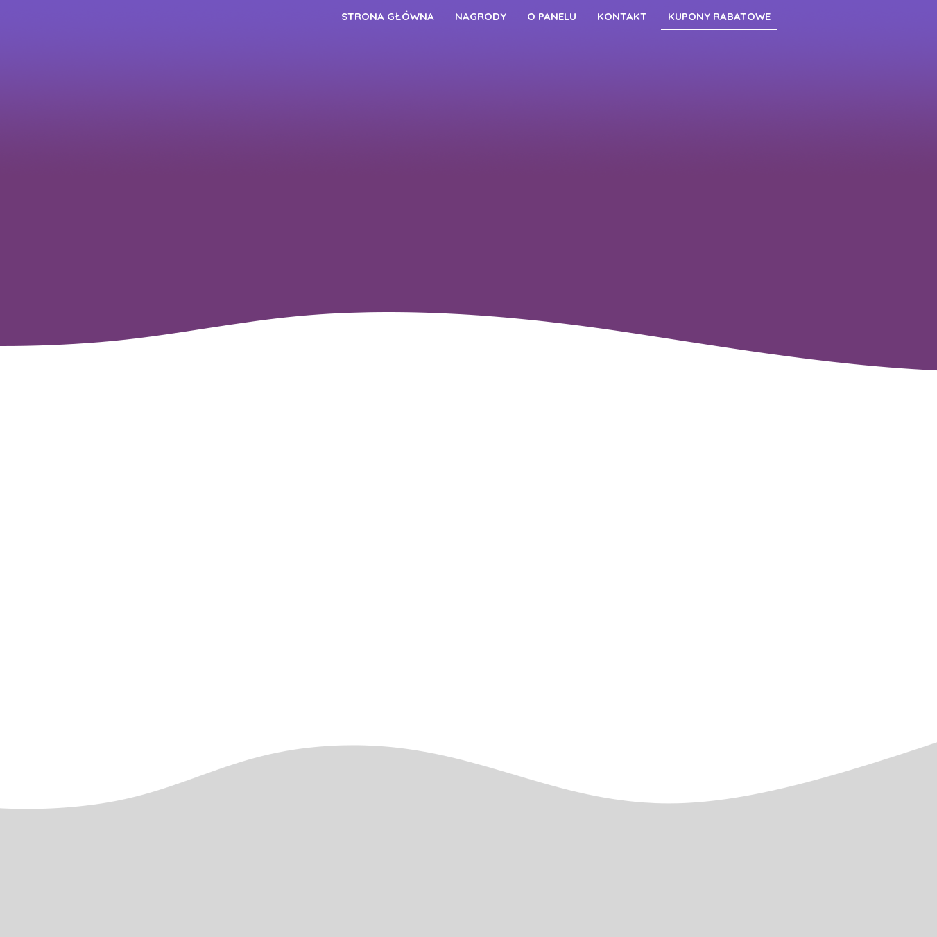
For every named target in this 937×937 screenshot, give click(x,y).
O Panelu (551, 16)
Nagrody (480, 16)
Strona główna (387, 16)
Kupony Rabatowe (719, 16)
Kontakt (622, 16)
